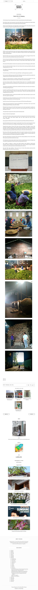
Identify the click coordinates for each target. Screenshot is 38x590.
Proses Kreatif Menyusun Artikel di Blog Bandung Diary (19, 568)
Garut (10, 384)
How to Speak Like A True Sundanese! (19, 517)
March (13, 566)
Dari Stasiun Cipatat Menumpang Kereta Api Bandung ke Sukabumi (19, 477)
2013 (12, 581)
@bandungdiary (18, 462)
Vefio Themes (24, 586)
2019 (12, 556)
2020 (12, 555)
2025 (12, 550)
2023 (12, 552)
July (12, 563)
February (13, 567)
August (13, 562)
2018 (12, 557)
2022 (12, 553)
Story (12, 384)
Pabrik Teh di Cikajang (14, 574)
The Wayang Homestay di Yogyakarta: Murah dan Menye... (18, 573)
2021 (12, 554)
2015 (12, 579)
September (13, 561)
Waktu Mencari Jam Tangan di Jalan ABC (17, 569)
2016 (12, 578)
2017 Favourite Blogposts (15, 575)
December (13, 558)
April (12, 565)
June (12, 564)
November (13, 559)
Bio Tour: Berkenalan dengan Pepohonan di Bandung (19, 504)
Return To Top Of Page (19, 588)
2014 (12, 580)
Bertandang (19, 14)
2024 (12, 551)
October (13, 560)
